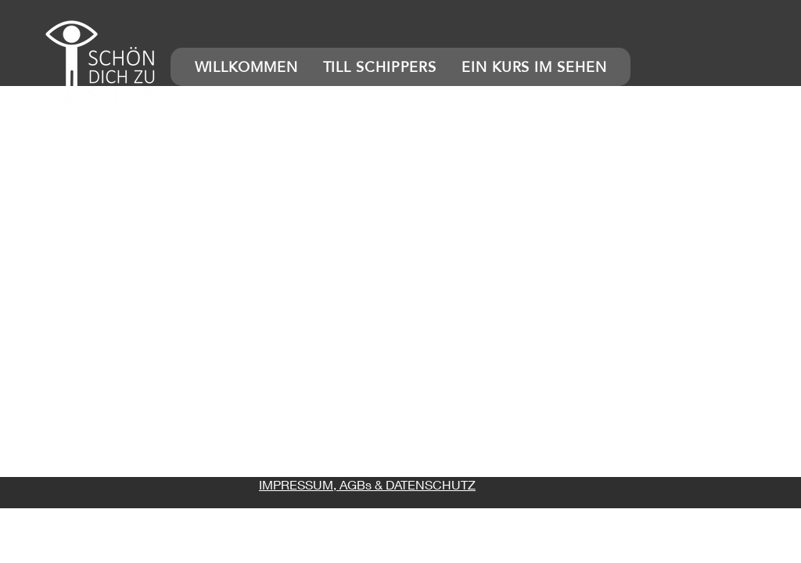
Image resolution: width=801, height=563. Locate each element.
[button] (101, 63)
